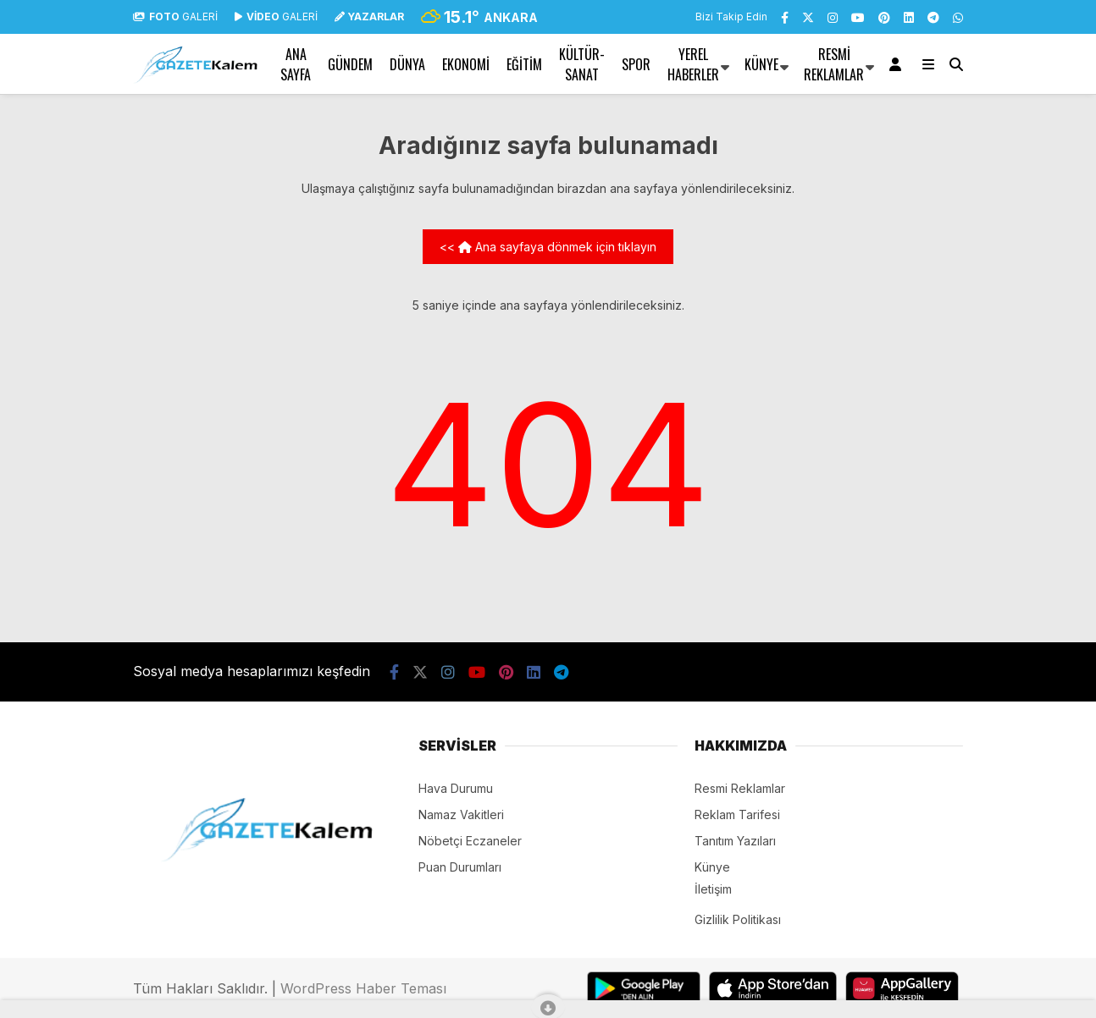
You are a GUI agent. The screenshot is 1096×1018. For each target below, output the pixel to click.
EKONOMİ (466, 64)
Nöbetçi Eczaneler (470, 841)
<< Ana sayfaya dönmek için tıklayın (548, 246)
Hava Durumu (455, 788)
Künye (761, 64)
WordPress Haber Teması (363, 988)
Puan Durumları (459, 867)
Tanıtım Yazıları (735, 841)
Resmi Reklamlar (834, 64)
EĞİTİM (524, 64)
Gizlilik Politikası (738, 919)
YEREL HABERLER (693, 64)
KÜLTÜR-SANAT (582, 64)
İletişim (713, 889)
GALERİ (175, 16)
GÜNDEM (350, 64)
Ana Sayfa (295, 64)
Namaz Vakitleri (461, 814)
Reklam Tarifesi (737, 814)
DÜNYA (407, 64)
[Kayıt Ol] (898, 64)
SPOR (636, 64)
